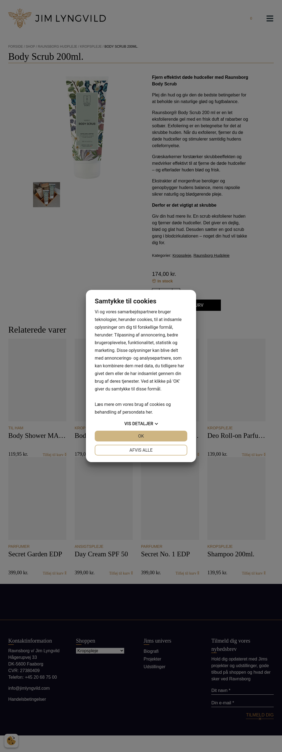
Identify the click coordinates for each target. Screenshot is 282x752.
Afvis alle (141, 450)
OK (141, 436)
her (149, 412)
